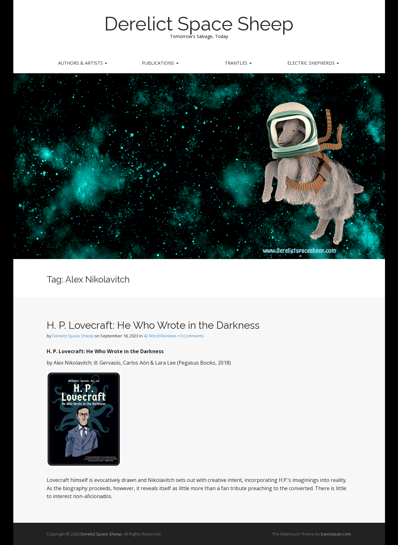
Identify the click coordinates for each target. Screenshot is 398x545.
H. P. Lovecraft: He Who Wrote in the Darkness (153, 325)
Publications (160, 63)
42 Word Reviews (160, 336)
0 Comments (192, 336)
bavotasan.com (336, 534)
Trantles (238, 63)
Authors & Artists (82, 63)
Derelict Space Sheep (199, 24)
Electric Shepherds (313, 63)
